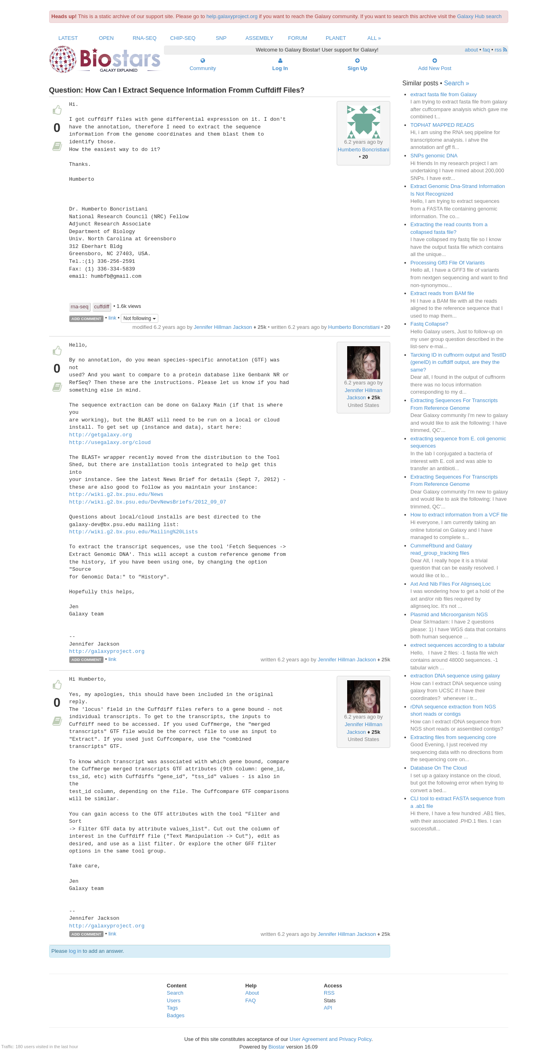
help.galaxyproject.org (231, 16)
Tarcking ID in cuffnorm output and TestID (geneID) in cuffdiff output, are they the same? (458, 362)
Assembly (259, 38)
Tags (172, 1008)
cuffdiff (102, 307)
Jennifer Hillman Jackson (223, 327)
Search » (456, 83)
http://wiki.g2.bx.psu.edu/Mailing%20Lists (133, 532)
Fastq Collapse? (429, 324)
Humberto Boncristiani (363, 150)
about (471, 50)
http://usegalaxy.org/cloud (110, 442)
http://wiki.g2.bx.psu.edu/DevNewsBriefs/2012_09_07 (147, 502)
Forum (297, 38)
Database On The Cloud (438, 768)
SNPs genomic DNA (434, 156)
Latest (68, 38)
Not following (139, 318)
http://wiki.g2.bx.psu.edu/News (116, 494)
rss (501, 50)
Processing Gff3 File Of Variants (447, 263)
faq (486, 50)
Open (106, 38)
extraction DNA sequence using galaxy (455, 676)
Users (173, 1000)
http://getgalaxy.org (100, 435)
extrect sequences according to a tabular (457, 645)
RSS (329, 993)
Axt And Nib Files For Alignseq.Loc (450, 584)
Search (175, 993)
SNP (221, 38)
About (252, 993)
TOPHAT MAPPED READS (442, 125)
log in (75, 951)
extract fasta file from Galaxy (443, 94)
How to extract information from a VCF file (458, 515)
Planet (336, 38)
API (328, 1008)
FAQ (250, 1000)
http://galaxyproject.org (107, 651)
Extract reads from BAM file (442, 293)
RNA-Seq (144, 38)
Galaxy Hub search (479, 16)
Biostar (277, 1047)
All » (374, 38)
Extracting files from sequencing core (453, 737)
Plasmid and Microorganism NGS (449, 614)
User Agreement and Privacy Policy (330, 1039)
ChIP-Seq (183, 38)
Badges (175, 1015)
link (112, 318)
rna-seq (80, 307)
